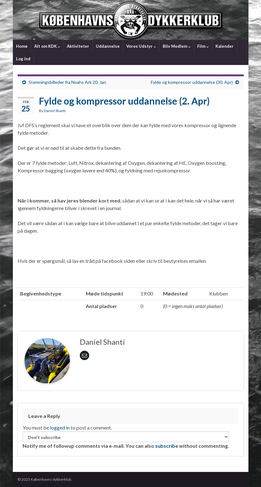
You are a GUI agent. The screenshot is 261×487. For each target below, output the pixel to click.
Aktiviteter (78, 46)
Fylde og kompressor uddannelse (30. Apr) (192, 82)
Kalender (224, 46)
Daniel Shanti (55, 110)
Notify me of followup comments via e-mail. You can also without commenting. (126, 440)
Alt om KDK (47, 46)
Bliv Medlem (177, 46)
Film (203, 46)
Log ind (23, 58)
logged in (60, 427)
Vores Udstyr (141, 46)
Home (22, 46)
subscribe (166, 446)
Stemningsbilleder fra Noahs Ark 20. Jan (67, 82)
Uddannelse (108, 46)
